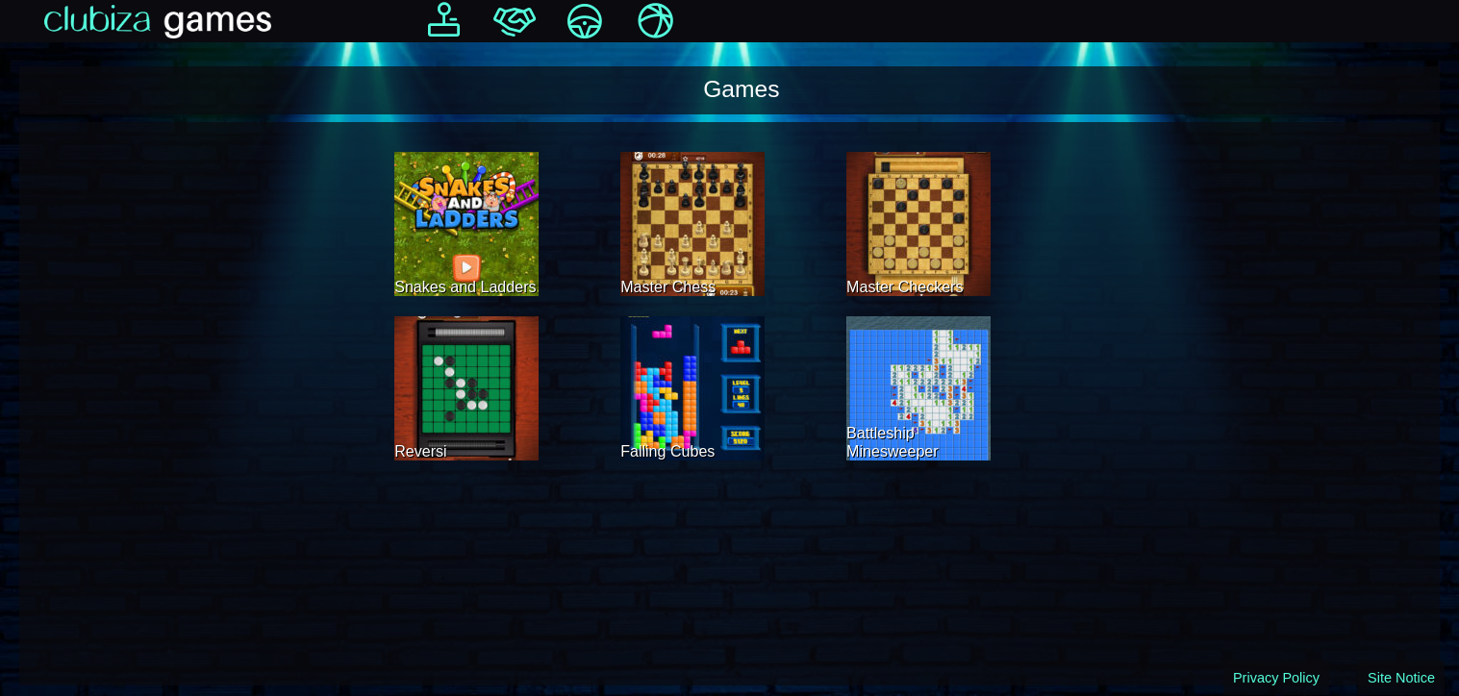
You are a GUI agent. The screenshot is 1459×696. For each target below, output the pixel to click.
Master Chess (668, 286)
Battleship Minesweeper (892, 442)
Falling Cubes (667, 451)
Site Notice (1401, 677)
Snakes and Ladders (465, 286)
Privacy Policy (1276, 677)
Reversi (420, 451)
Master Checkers (904, 286)
